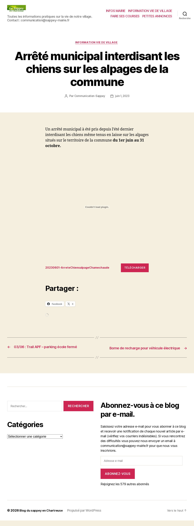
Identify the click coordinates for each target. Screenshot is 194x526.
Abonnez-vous (117, 479)
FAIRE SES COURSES (125, 16)
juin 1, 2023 (122, 96)
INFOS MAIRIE (115, 11)
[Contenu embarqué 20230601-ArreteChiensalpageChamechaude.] (97, 207)
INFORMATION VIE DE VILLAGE (150, 11)
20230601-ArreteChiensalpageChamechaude (80, 268)
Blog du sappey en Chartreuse (42, 516)
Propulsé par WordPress (88, 516)
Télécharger (135, 268)
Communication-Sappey (89, 96)
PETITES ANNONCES (157, 16)
